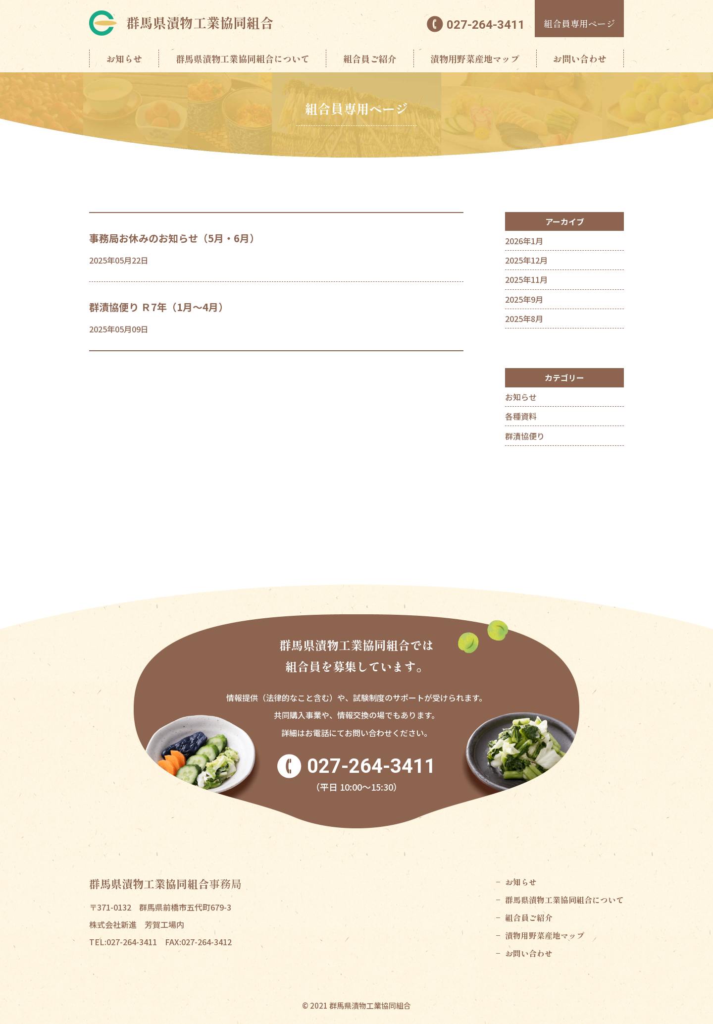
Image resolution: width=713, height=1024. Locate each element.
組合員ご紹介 (370, 58)
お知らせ (124, 58)
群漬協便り (525, 436)
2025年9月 (524, 299)
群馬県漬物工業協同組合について (242, 58)
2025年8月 (524, 318)
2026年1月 (524, 241)
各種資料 (521, 416)
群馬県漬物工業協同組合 (199, 22)
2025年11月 (526, 279)
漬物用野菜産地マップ (474, 58)
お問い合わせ (580, 58)
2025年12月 (526, 260)
